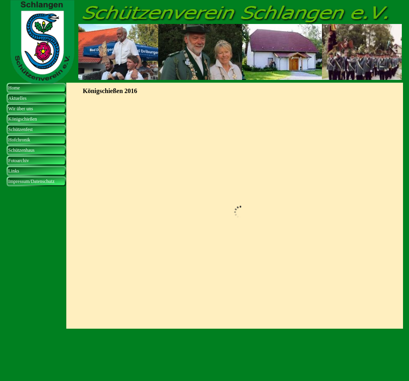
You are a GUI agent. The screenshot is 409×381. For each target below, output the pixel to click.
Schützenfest (20, 129)
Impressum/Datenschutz (31, 181)
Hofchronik (19, 140)
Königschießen (22, 119)
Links (13, 171)
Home (14, 88)
